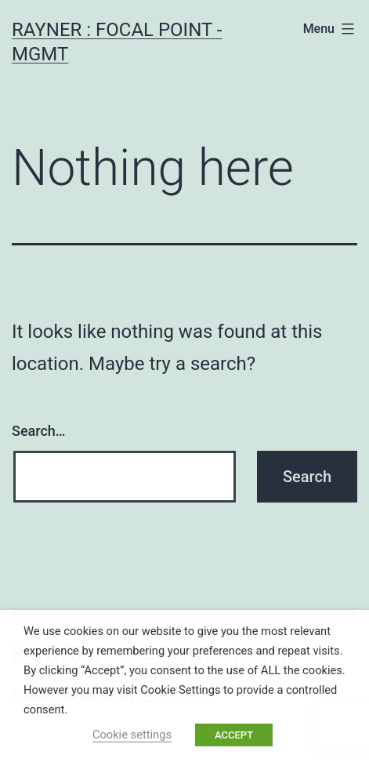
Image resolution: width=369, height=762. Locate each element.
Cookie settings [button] (132, 735)
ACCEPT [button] (234, 735)
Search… (39, 431)
